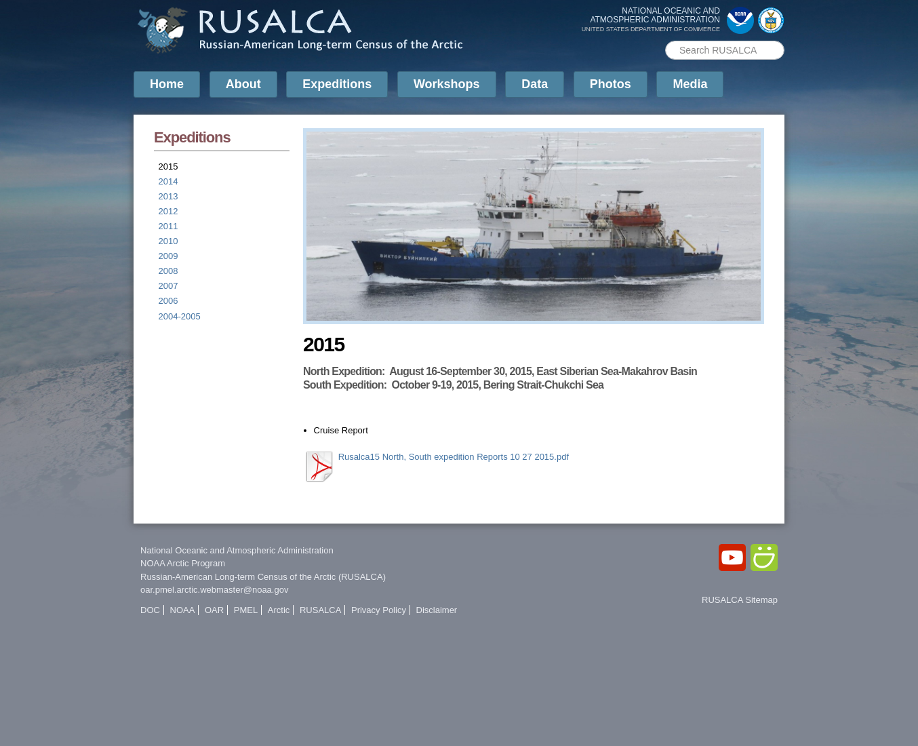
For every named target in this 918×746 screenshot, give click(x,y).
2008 (168, 271)
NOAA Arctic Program (182, 563)
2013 (168, 196)
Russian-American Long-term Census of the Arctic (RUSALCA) (263, 577)
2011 (168, 226)
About (243, 84)
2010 (168, 241)
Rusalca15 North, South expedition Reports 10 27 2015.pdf (453, 457)
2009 (168, 256)
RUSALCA (320, 610)
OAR (214, 610)
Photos (610, 84)
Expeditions (337, 84)
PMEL (246, 610)
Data (534, 84)
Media (690, 84)
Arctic (279, 610)
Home (167, 84)
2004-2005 (180, 316)
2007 (168, 286)
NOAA (182, 610)
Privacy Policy (378, 610)
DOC (150, 610)
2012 (168, 211)
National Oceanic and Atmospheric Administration (237, 550)
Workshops (447, 84)
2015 (168, 166)
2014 (168, 181)
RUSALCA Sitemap (740, 600)
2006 (168, 301)
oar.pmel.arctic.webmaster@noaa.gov (214, 590)
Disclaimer (437, 610)
